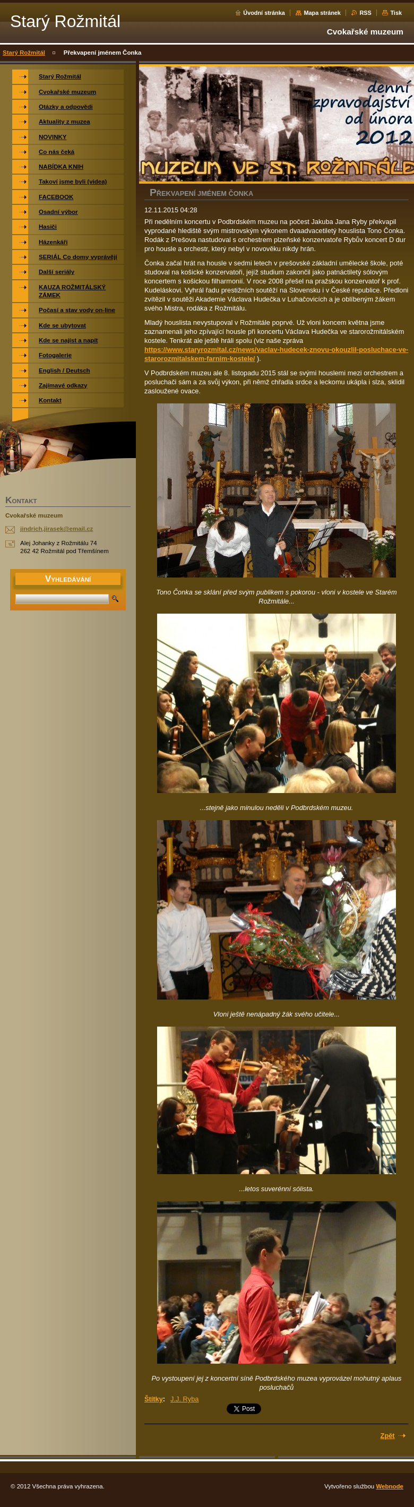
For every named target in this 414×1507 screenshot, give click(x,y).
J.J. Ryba (184, 1399)
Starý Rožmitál (24, 52)
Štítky (153, 1399)
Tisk (396, 13)
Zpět (388, 1436)
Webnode (389, 1486)
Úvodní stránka (264, 13)
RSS (365, 13)
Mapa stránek (322, 13)
